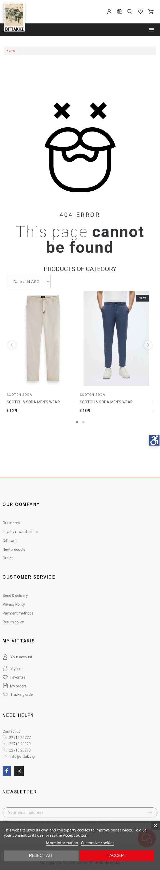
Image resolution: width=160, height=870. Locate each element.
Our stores (11, 523)
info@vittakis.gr (22, 756)
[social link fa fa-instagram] (19, 771)
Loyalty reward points (20, 532)
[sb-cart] (150, 11)
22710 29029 (20, 744)
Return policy (13, 622)
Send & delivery (15, 595)
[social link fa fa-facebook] (7, 771)
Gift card (10, 541)
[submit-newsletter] (149, 812)
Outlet (8, 558)
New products (14, 549)
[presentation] (12, 345)
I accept (116, 855)
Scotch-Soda (19, 395)
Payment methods (18, 613)
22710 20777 (20, 738)
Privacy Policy (14, 604)
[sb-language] (119, 11)
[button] (77, 422)
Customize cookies (97, 842)
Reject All (41, 855)
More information (62, 842)
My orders (15, 686)
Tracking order (22, 694)
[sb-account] (109, 11)
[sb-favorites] (140, 11)
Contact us (11, 731)
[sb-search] (130, 11)
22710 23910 (20, 750)
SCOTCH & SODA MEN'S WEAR (33, 402)
